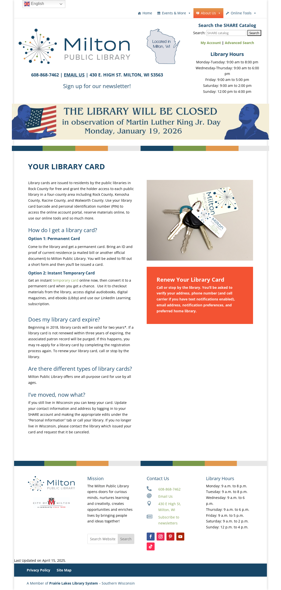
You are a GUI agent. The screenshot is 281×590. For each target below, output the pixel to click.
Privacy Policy (38, 570)
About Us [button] (211, 13)
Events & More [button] (176, 13)
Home (147, 13)
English (34, 4)
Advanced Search (239, 42)
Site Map (64, 570)
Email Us (165, 496)
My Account (211, 42)
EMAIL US (74, 75)
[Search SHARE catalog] (226, 33)
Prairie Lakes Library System (73, 583)
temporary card (65, 280)
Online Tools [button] (244, 13)
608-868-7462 (169, 489)
